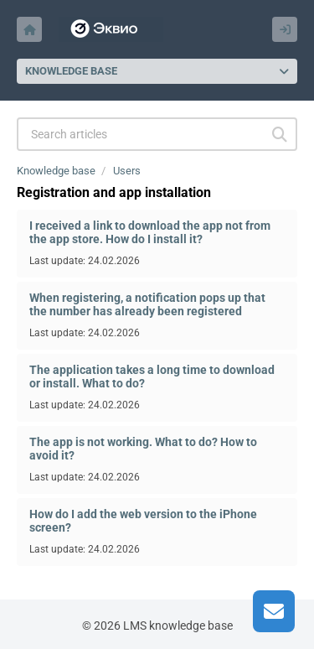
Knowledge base (56, 170)
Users (127, 170)
